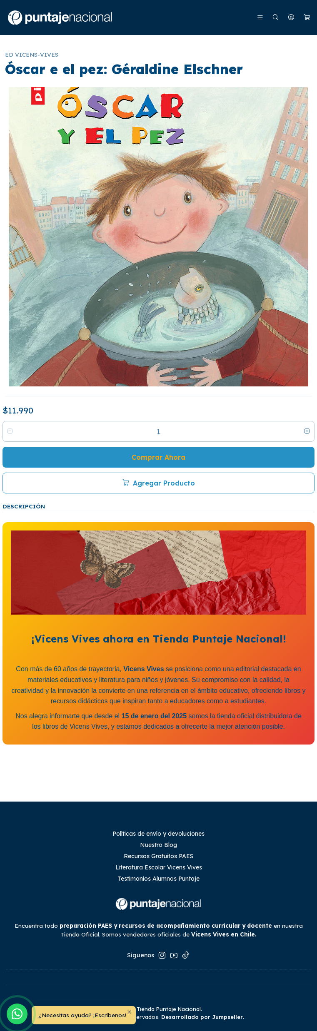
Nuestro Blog (158, 845)
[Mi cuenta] (291, 18)
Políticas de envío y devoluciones (158, 833)
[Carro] (307, 18)
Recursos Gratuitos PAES (158, 856)
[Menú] (260, 18)
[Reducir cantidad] (10, 431)
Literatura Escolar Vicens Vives (158, 867)
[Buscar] (275, 18)
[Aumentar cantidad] (307, 431)
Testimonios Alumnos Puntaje (158, 878)
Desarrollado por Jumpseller (202, 1017)
